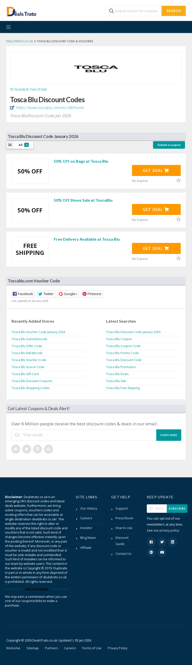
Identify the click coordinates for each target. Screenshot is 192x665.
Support (122, 508)
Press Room (124, 518)
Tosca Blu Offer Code (27, 346)
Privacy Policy (117, 648)
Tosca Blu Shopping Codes (31, 388)
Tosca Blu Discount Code (124, 360)
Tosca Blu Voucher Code (29, 360)
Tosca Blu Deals (117, 374)
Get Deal (156, 170)
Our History (88, 508)
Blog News (88, 538)
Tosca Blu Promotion (121, 367)
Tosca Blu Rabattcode (27, 353)
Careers (86, 518)
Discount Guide (122, 541)
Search (173, 11)
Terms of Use (92, 648)
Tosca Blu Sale (116, 381)
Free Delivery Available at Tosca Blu (87, 239)
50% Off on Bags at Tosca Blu (81, 161)
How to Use (124, 528)
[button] (23, 294)
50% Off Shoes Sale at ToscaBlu (83, 200)
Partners (51, 648)
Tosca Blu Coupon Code (123, 346)
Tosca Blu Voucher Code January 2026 (38, 332)
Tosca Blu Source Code (28, 367)
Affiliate (86, 548)
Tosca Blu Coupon (119, 339)
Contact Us (123, 554)
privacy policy (169, 530)
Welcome (13, 648)
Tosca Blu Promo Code (122, 353)
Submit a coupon (169, 145)
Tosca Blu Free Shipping (123, 388)
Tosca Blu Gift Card (25, 374)
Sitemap (32, 648)
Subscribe (168, 435)
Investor (86, 528)
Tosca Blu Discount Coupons (32, 381)
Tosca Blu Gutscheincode (29, 339)
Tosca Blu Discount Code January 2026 (133, 332)
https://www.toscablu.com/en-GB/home (49, 107)
